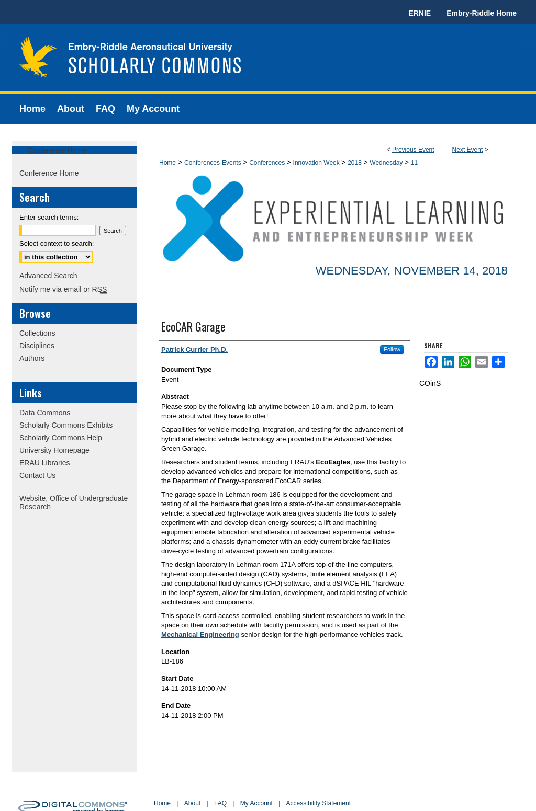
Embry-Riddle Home (481, 13)
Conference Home (57, 150)
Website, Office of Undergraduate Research (73, 502)
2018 (355, 162)
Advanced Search (48, 275)
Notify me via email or (63, 289)
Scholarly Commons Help (60, 437)
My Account (256, 803)
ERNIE (419, 13)
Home (167, 162)
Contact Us (37, 475)
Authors (31, 358)
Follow (392, 349)
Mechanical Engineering (200, 634)
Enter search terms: (49, 217)
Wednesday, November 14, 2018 (412, 270)
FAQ (220, 803)
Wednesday (387, 162)
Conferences (267, 162)
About (192, 803)
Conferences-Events (213, 162)
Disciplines (36, 345)
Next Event (467, 149)
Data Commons (44, 412)
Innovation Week (317, 162)
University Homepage (54, 450)
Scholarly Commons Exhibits (66, 425)
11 (414, 162)
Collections (37, 333)
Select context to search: (56, 243)
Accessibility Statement (318, 803)
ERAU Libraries (44, 463)
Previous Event (413, 149)
